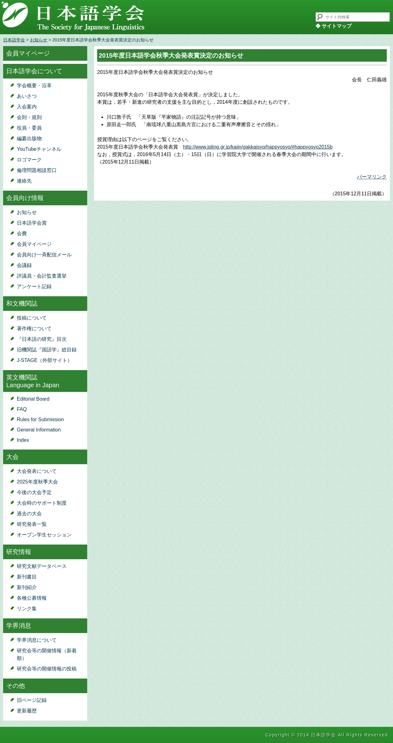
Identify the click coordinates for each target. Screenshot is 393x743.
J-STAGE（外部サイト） (44, 360)
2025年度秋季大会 (37, 481)
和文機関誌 (21, 303)
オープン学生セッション (44, 534)
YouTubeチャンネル (39, 149)
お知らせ (38, 39)
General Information (39, 429)
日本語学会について (34, 71)
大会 (12, 456)
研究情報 (18, 551)
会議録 (24, 265)
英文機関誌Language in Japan (32, 381)
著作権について (34, 328)
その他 (15, 685)
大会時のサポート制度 (42, 503)
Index (23, 440)
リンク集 (27, 608)
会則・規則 (29, 117)
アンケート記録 (34, 286)
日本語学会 (14, 39)
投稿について (32, 318)
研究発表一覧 (32, 524)
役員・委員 (29, 128)
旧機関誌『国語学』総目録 (47, 349)
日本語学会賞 (32, 223)
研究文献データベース (42, 566)
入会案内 (27, 106)
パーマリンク (372, 176)
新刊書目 (27, 576)
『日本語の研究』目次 (42, 339)
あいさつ (27, 96)
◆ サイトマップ (333, 26)
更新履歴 (27, 710)
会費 (22, 233)
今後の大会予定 (34, 492)
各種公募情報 (32, 598)
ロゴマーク (29, 159)
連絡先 (24, 180)
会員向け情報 (25, 197)
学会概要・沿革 (34, 85)
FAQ (22, 409)
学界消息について (37, 640)
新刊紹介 (27, 587)
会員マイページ (28, 53)
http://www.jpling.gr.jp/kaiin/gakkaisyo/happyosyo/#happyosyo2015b (258, 147)
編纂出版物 (29, 138)
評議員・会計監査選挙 (42, 276)
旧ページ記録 (32, 700)
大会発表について (37, 471)
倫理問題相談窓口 (37, 170)
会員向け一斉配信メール (44, 254)
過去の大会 (29, 513)
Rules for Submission (40, 419)
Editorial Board (33, 399)
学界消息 (18, 625)
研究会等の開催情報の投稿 (47, 668)
